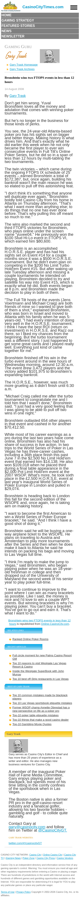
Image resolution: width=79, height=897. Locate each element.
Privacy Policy (23, 892)
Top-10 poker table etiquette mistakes (35, 715)
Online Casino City (52, 854)
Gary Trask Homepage (24, 64)
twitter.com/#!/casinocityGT (25, 843)
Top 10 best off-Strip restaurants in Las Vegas (40, 678)
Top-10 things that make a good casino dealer (40, 719)
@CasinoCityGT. (52, 830)
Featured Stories (18, 26)
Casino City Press (45, 858)
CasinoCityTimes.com (43, 7)
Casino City (35, 854)
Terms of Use (8, 892)
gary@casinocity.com (27, 827)
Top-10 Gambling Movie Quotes (31, 724)
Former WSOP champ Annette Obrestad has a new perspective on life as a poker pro (41, 709)
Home (6, 15)
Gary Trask (17, 96)
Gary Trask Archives (22, 69)
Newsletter (12, 36)
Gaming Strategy (17, 20)
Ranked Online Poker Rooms (30, 639)
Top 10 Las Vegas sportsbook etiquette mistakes (42, 703)
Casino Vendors (65, 858)
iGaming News (13, 858)
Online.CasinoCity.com (55, 623)
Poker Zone (29, 858)
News (6, 31)
